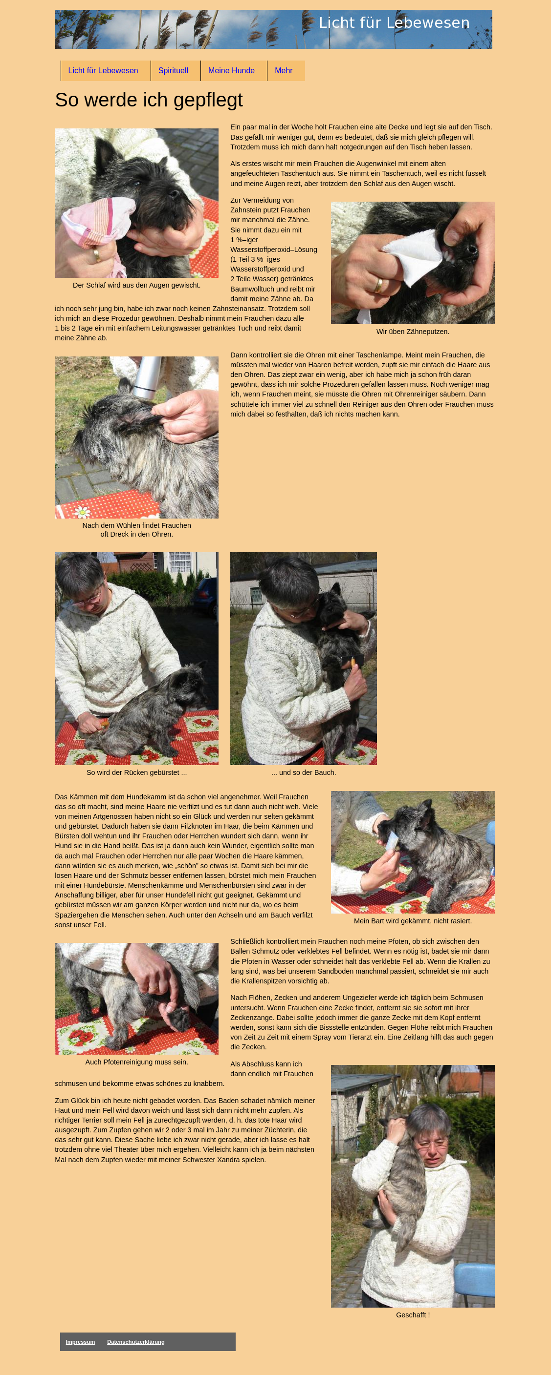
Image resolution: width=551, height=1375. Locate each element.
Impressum (80, 1342)
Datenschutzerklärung (136, 1342)
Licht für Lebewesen (103, 70)
